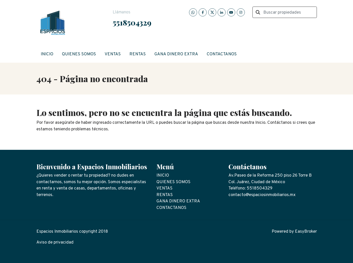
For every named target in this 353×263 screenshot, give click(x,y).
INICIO (47, 54)
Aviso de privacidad (55, 242)
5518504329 (132, 22)
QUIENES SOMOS (79, 54)
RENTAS (137, 54)
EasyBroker (306, 231)
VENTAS (113, 54)
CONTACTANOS (222, 54)
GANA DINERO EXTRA (176, 54)
